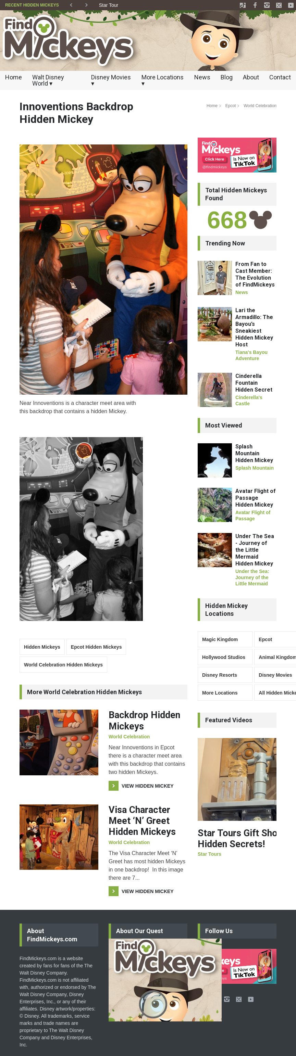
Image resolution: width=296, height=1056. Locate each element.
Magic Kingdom (220, 639)
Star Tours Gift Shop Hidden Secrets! (240, 839)
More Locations (219, 693)
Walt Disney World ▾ (48, 80)
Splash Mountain (254, 468)
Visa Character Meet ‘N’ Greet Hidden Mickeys (142, 821)
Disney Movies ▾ (111, 80)
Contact (280, 77)
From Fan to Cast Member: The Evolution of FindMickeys (255, 274)
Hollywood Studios (223, 657)
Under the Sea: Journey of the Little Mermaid (252, 577)
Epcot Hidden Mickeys (96, 647)
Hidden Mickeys (42, 647)
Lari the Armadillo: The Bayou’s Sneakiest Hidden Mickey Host (254, 327)
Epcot (230, 105)
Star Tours (209, 854)
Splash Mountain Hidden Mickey (254, 453)
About (251, 77)
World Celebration (260, 105)
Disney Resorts (219, 675)
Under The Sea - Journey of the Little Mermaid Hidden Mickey (254, 550)
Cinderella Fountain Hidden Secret (253, 383)
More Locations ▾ (162, 80)
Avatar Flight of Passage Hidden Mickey (255, 498)
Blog (227, 77)
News (202, 77)
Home (13, 77)
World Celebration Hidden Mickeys (63, 664)
